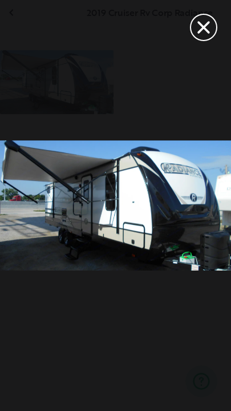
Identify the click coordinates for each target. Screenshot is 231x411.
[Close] (203, 27)
